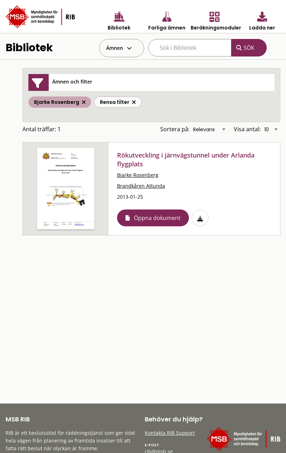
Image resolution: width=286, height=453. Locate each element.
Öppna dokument (157, 218)
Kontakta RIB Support (170, 432)
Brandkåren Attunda (141, 185)
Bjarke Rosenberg (137, 175)
